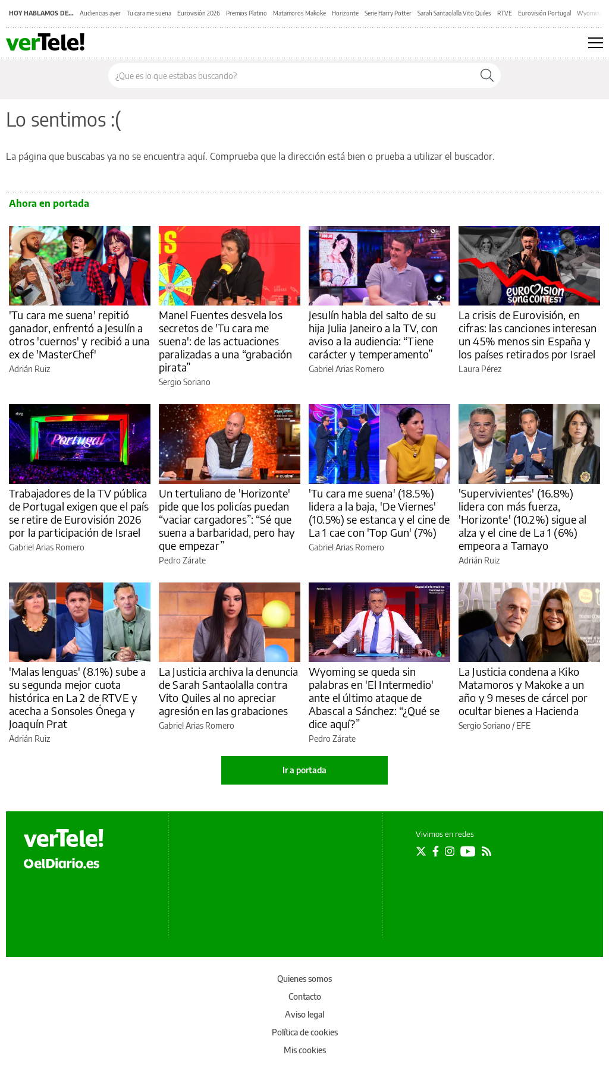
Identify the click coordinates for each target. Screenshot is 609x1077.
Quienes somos (304, 979)
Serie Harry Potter (388, 13)
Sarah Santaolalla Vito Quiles (454, 13)
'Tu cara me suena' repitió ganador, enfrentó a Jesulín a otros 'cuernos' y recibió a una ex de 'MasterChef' (79, 334)
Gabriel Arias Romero (346, 369)
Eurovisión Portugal (544, 13)
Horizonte (345, 13)
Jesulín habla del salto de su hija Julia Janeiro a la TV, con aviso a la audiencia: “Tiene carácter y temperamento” (373, 334)
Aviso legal (304, 1014)
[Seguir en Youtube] (468, 851)
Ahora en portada (49, 203)
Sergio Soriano (185, 382)
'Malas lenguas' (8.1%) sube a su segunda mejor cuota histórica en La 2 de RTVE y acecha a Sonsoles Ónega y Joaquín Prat (77, 697)
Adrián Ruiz (29, 369)
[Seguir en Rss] (486, 851)
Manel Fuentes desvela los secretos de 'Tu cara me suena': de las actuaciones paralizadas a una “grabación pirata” (225, 341)
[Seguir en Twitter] (421, 851)
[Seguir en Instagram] (449, 851)
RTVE (504, 13)
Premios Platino (246, 13)
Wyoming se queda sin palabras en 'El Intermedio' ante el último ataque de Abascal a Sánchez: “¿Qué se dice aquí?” (374, 697)
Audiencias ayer (100, 13)
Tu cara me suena (149, 13)
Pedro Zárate (182, 560)
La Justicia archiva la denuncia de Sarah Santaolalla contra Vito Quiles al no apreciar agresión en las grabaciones (229, 691)
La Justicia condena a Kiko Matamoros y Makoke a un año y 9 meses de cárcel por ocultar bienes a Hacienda (523, 691)
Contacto (304, 996)
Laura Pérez (480, 369)
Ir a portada (304, 770)
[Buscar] (487, 75)
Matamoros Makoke (299, 13)
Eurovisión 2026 (198, 13)
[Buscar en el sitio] (291, 75)
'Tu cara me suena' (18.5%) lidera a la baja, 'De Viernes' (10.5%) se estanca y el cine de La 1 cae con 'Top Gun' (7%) (379, 512)
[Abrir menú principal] (595, 42)
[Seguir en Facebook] (435, 851)
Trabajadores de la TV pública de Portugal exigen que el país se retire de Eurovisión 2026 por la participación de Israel (79, 512)
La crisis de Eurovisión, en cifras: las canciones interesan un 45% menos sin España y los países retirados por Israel (528, 334)
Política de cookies (305, 1032)
